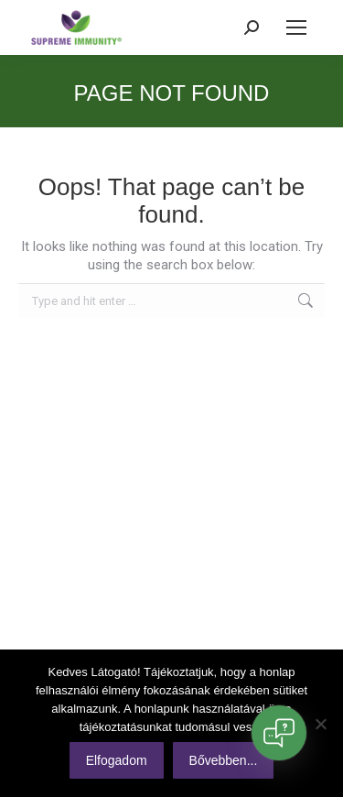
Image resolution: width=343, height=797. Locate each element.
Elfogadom (116, 760)
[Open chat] (279, 732)
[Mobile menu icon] (296, 27)
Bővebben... (223, 760)
